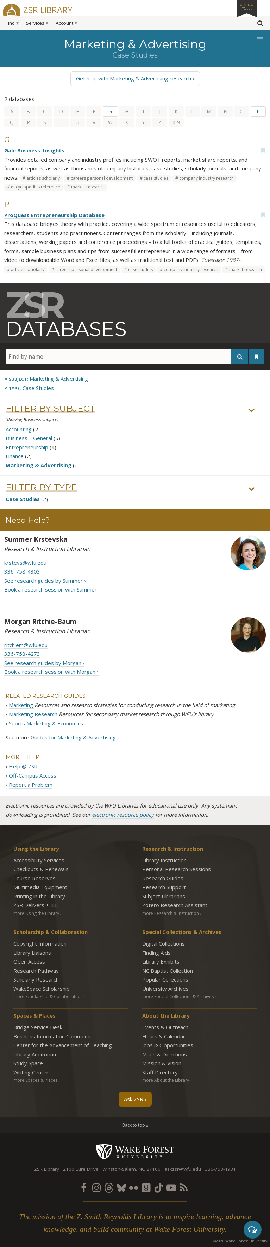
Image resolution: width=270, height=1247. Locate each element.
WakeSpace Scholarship (41, 988)
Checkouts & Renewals (41, 869)
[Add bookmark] (263, 150)
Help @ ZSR (23, 766)
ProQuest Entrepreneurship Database (54, 214)
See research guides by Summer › (45, 580)
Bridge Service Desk (37, 1027)
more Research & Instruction (170, 913)
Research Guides (162, 878)
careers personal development (102, 178)
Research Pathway (36, 970)
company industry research (206, 178)
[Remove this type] (29, 387)
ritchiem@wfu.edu (26, 644)
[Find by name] (127, 356)
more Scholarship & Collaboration (47, 997)
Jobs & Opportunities (167, 1045)
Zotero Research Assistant (174, 905)
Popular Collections (165, 979)
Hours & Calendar (163, 1036)
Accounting (19, 429)
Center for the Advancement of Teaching (62, 1045)
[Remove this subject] (46, 378)
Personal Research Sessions (176, 869)
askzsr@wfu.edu (182, 1169)
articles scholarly (43, 178)
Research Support (164, 887)
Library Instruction (164, 860)
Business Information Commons (51, 1036)
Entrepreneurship (27, 447)
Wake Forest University (135, 1151)
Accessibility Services (38, 860)
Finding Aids (156, 952)
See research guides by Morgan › (44, 662)
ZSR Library (48, 9)
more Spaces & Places (35, 1080)
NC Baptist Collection (167, 970)
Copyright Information (40, 943)
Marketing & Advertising (38, 465)
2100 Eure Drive (81, 1169)
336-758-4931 (220, 1169)
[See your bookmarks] (256, 357)
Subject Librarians (163, 896)
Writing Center (31, 1072)
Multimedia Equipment (40, 887)
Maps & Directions (164, 1054)
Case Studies (23, 499)
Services (35, 23)
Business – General (29, 438)
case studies (156, 178)
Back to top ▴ (135, 1125)
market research (87, 187)
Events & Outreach (165, 1027)
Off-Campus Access (32, 775)
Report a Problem (30, 784)
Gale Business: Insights (34, 150)
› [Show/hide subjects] (251, 410)
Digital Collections (163, 943)
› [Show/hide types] (251, 489)
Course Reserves (34, 878)
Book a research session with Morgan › (51, 671)
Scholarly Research (36, 979)
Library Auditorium (35, 1054)
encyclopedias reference (35, 187)
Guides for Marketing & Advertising (73, 737)
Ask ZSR (133, 1099)
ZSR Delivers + (35, 905)
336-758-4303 (22, 571)
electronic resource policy (123, 814)
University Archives (165, 988)
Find (10, 23)
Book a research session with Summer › (52, 589)
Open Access (29, 961)
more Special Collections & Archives (178, 997)
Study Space (28, 1063)
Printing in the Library (39, 896)
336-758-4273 (22, 653)
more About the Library (165, 1080)
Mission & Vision (161, 1063)
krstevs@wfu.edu (25, 562)
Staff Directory (160, 1072)
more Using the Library (36, 913)
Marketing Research (33, 714)
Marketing (21, 704)
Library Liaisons (32, 952)
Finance (15, 456)
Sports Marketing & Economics (46, 723)
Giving (247, 6)
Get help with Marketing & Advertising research (133, 78)
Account (64, 23)
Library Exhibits (161, 961)
